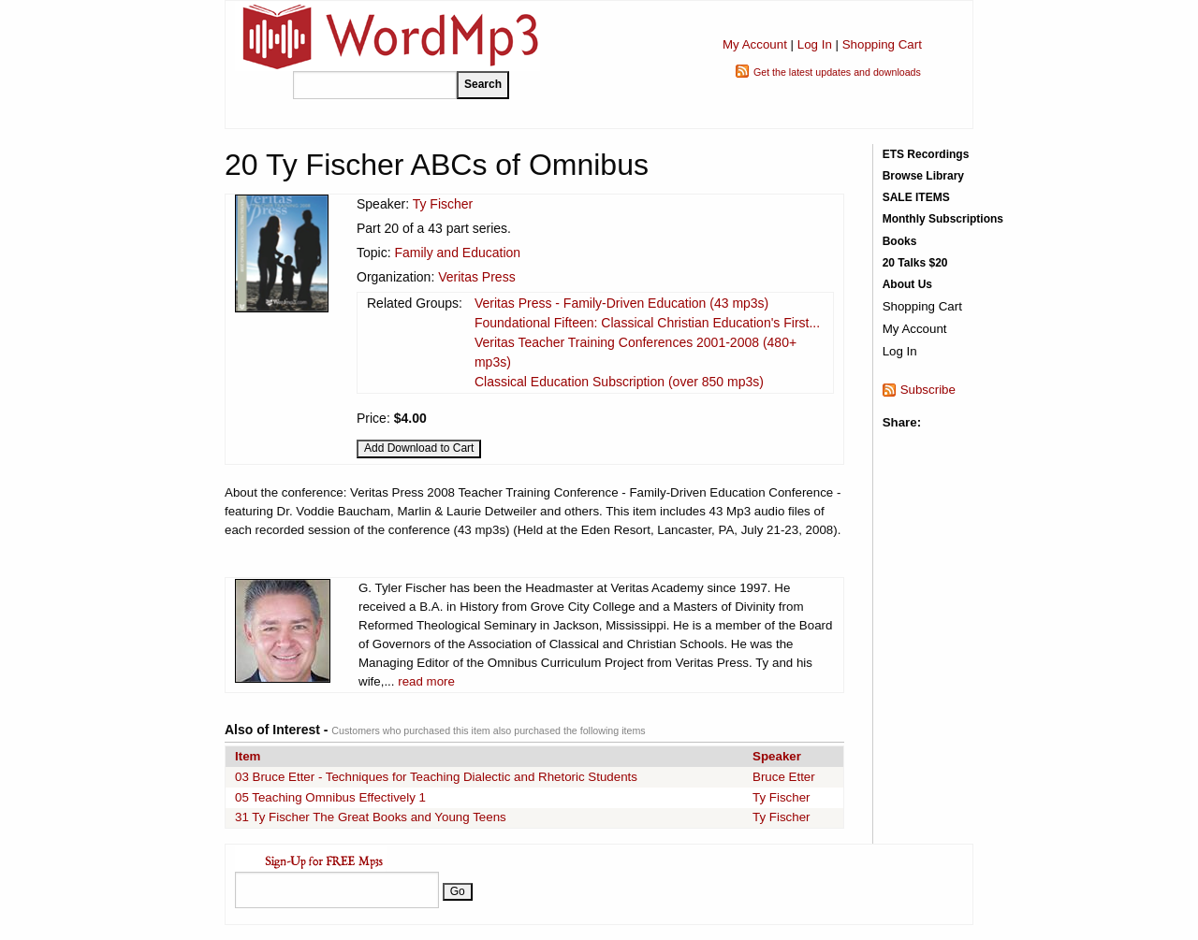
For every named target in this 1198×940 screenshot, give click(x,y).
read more (426, 681)
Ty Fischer (443, 203)
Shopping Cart (882, 44)
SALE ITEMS (916, 197)
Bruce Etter (783, 777)
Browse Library (923, 175)
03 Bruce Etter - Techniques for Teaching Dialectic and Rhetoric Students (436, 777)
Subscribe (928, 390)
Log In (814, 44)
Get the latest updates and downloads (837, 72)
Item (247, 756)
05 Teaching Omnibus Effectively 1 (330, 797)
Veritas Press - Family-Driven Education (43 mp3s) (621, 303)
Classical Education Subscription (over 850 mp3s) (619, 381)
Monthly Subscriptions (943, 218)
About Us (907, 284)
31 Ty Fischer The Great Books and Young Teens (370, 817)
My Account (755, 44)
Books (900, 241)
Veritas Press (476, 276)
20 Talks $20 (915, 262)
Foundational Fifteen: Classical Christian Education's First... (647, 322)
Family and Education (457, 252)
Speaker (776, 756)
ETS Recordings (926, 154)
